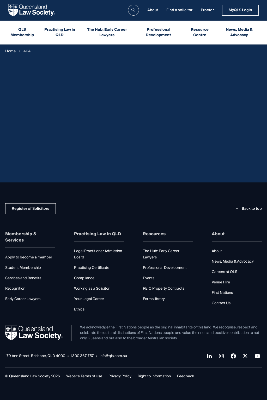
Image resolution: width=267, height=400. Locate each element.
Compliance (84, 278)
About (152, 10)
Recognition (15, 288)
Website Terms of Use (84, 376)
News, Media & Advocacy (239, 32)
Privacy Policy (119, 376)
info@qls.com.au (113, 356)
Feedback (185, 376)
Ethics (79, 309)
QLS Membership (22, 32)
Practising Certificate (91, 268)
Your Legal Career (89, 299)
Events (148, 278)
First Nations (222, 293)
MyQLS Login (240, 10)
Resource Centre (200, 32)
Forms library (154, 299)
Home (10, 51)
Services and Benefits (23, 278)
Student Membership (23, 268)
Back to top (248, 209)
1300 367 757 (82, 356)
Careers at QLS (224, 272)
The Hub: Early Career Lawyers (107, 32)
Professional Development (158, 32)
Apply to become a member (28, 257)
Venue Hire (221, 282)
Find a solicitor (179, 10)
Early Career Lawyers (22, 299)
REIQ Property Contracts (163, 288)
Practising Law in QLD (59, 32)
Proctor (207, 10)
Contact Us (221, 303)
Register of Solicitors (30, 209)
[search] (133, 10)
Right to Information (154, 376)
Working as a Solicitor (92, 288)
